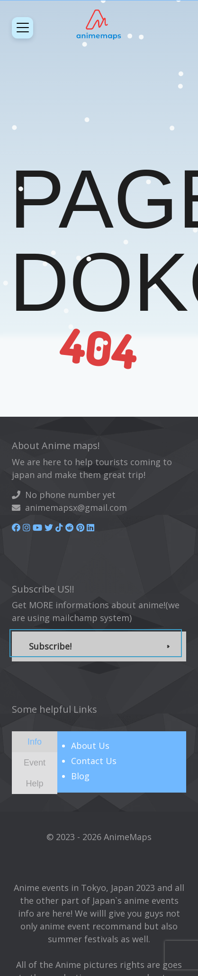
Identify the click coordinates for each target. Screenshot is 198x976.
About (90, 745)
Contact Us (94, 760)
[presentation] (34, 741)
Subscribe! (50, 646)
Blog (80, 776)
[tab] (34, 741)
